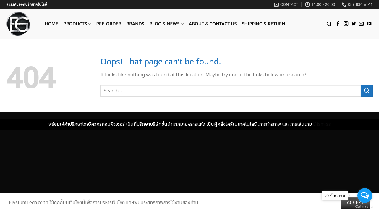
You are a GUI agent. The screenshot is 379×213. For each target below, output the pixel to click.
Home (51, 23)
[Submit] (367, 91)
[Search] (329, 24)
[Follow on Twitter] (353, 24)
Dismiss (322, 124)
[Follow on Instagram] (346, 24)
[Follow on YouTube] (369, 24)
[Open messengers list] (364, 195)
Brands (135, 23)
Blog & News (167, 24)
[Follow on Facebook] (338, 24)
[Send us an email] (361, 24)
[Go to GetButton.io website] (364, 207)
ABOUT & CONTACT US (213, 23)
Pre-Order (108, 23)
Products (77, 24)
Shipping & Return (263, 23)
